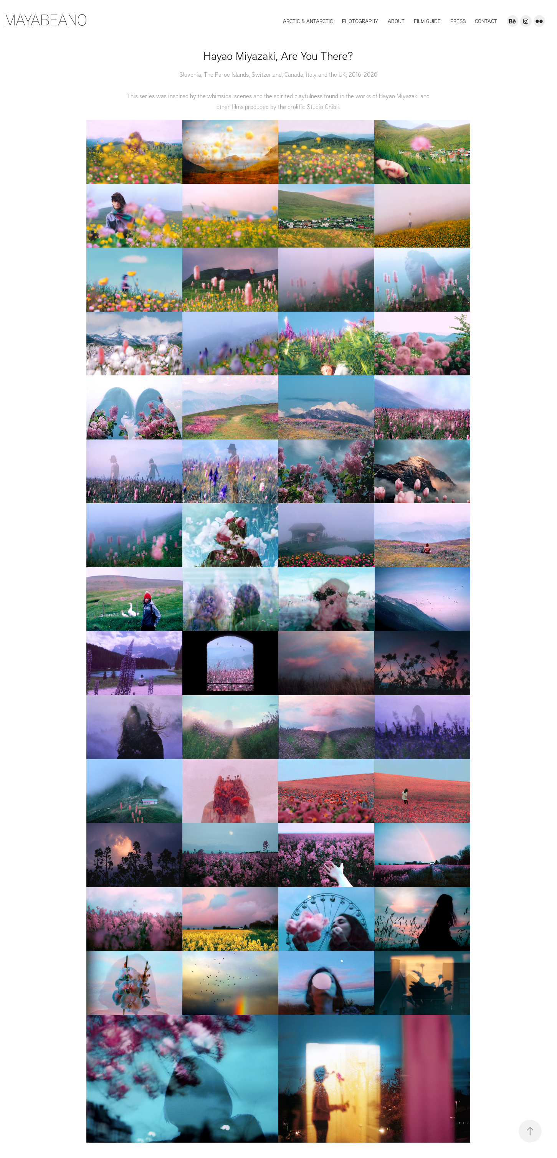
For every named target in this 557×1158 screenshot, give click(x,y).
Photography (360, 21)
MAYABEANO (46, 19)
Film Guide (427, 21)
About (396, 21)
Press (458, 21)
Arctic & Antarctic (308, 21)
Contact (486, 21)
